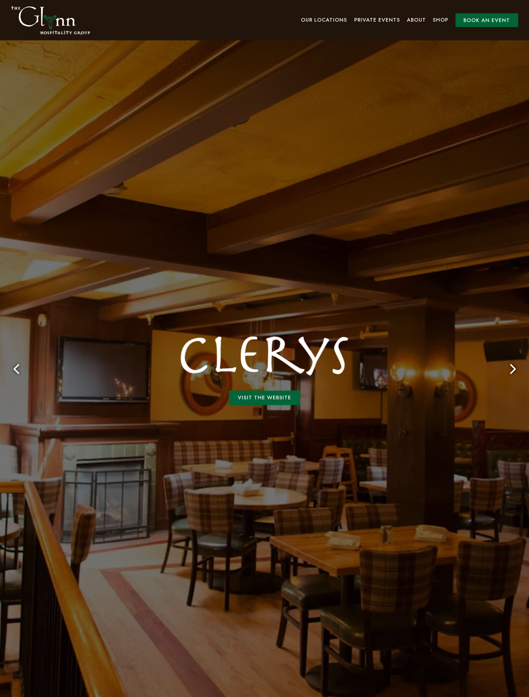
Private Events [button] (377, 19)
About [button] (416, 19)
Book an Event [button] (486, 20)
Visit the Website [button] (264, 350)
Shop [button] (440, 19)
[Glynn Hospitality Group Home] (50, 20)
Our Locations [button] (324, 19)
